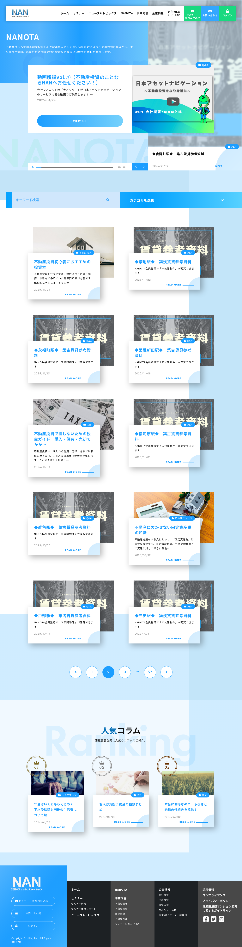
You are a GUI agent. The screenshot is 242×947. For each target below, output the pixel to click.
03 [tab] (124, 167)
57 (150, 672)
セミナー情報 (78, 903)
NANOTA (127, 13)
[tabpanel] (121, 97)
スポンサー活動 (167, 910)
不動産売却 (121, 918)
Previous (136, 166)
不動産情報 (121, 903)
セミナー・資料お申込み (31, 901)
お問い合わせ (28, 913)
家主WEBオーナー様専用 (173, 915)
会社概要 (164, 894)
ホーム (64, 13)
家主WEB (174, 13)
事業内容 (142, 13)
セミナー (79, 13)
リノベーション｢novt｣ (128, 923)
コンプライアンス (214, 895)
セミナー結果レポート (83, 908)
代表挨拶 (164, 899)
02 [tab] (119, 167)
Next (144, 166)
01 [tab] (32, 167)
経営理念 (164, 905)
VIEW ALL (80, 121)
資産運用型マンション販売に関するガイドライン (220, 908)
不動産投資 (121, 908)
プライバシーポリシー (217, 901)
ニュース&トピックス (102, 13)
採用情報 (208, 889)
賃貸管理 (120, 913)
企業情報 (158, 13)
